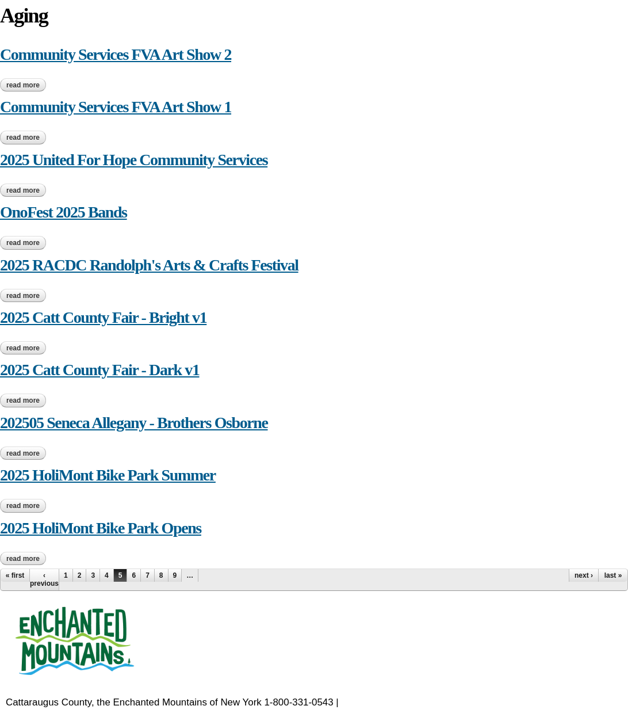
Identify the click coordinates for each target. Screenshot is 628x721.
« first (15, 575)
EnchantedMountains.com (397, 702)
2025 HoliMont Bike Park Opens (100, 528)
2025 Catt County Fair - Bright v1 (103, 317)
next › (584, 575)
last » (613, 575)
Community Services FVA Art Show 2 (115, 54)
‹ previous (44, 579)
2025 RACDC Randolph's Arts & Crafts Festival (149, 265)
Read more (26, 85)
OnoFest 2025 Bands (63, 212)
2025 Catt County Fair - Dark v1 (100, 370)
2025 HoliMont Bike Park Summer (108, 475)
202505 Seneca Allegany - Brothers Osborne (134, 423)
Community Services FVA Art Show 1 (115, 107)
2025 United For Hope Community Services (133, 160)
